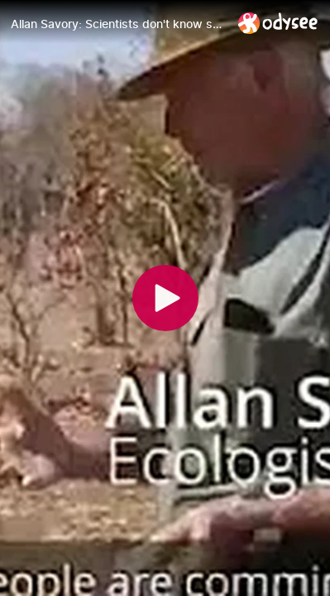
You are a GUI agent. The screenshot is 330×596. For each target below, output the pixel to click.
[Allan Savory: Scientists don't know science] (118, 24)
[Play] (165, 298)
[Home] (278, 23)
